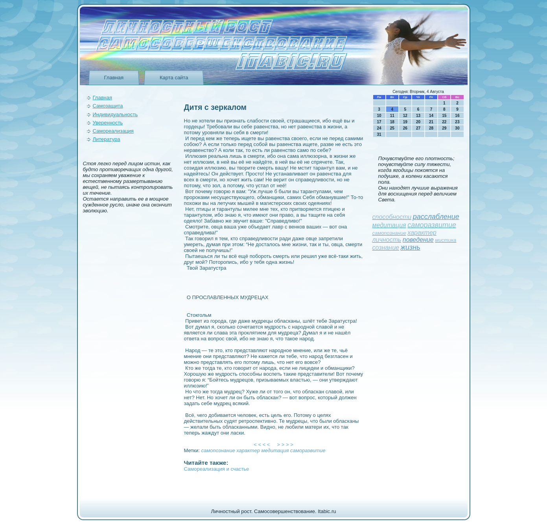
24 (379, 128)
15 (444, 115)
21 (431, 122)
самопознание (218, 450)
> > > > (285, 445)
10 (379, 115)
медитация (275, 450)
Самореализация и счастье (216, 469)
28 (431, 128)
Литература (106, 139)
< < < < (262, 445)
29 (444, 128)
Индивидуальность (115, 114)
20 (418, 122)
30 (457, 128)
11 (392, 115)
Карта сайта (174, 77)
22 (444, 122)
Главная (113, 77)
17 (379, 122)
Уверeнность (108, 123)
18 (392, 122)
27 (418, 128)
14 (431, 115)
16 (457, 115)
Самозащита (108, 106)
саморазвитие (307, 450)
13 (418, 115)
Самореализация (113, 131)
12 (405, 115)
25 (392, 128)
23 (457, 122)
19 (405, 122)
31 (379, 134)
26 (405, 128)
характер (248, 450)
